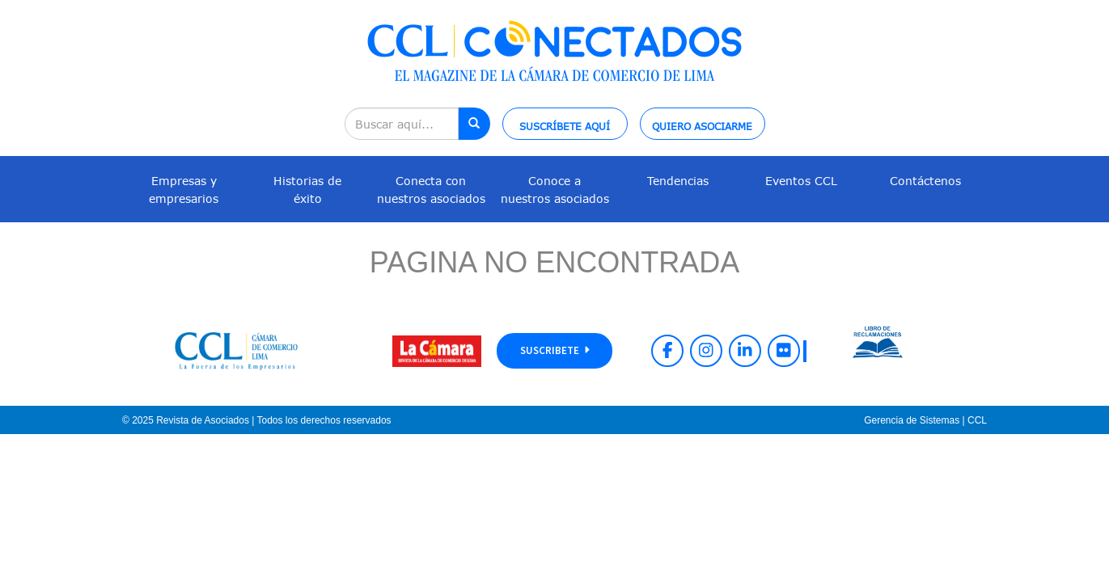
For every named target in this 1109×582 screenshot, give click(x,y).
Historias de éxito (307, 189)
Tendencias (678, 181)
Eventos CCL (801, 181)
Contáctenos (925, 181)
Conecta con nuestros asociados (431, 189)
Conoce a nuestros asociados (555, 189)
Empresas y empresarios (183, 189)
